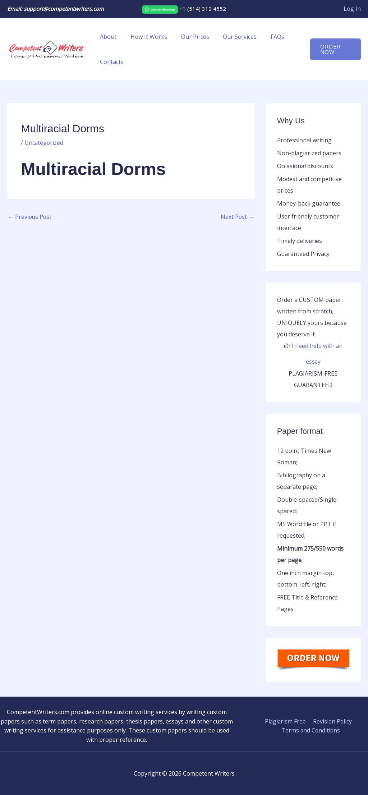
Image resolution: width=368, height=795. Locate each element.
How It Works (145, 37)
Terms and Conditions (311, 730)
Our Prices (189, 37)
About (107, 37)
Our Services (231, 37)
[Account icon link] (352, 9)
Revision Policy (332, 721)
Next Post (237, 217)
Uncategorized (44, 143)
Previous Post (30, 217)
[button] (334, 49)
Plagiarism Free (286, 721)
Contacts (111, 62)
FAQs (266, 37)
